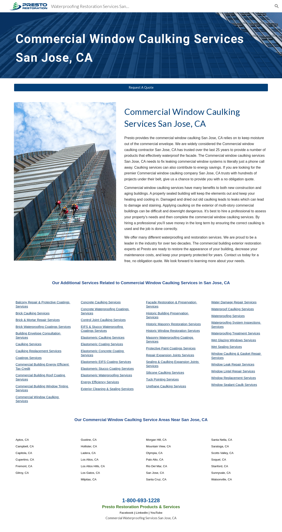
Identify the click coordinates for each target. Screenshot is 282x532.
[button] (276, 6)
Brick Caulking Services (33, 313)
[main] (141, 45)
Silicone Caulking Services (165, 372)
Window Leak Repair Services (232, 364)
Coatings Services (29, 358)
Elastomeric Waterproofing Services (106, 375)
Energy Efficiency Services (100, 382)
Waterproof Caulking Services (232, 309)
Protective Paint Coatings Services (171, 348)
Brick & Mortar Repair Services (38, 320)
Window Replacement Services (233, 378)
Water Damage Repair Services (234, 302)
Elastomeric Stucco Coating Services (107, 368)
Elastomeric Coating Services (102, 344)
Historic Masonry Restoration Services (173, 324)
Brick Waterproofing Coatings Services (43, 327)
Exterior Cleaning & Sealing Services (107, 389)
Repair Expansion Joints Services (170, 355)
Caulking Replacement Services (38, 351)
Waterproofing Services (228, 316)
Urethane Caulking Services (166, 386)
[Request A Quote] (141, 87)
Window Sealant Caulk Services (234, 384)
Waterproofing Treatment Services (235, 333)
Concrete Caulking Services (101, 302)
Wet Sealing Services (226, 347)
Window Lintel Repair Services (233, 371)
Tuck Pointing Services (162, 379)
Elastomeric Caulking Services (102, 337)
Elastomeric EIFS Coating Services (106, 362)
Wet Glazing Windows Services (233, 340)
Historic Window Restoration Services (173, 330)
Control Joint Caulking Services (103, 320)
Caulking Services (28, 344)
